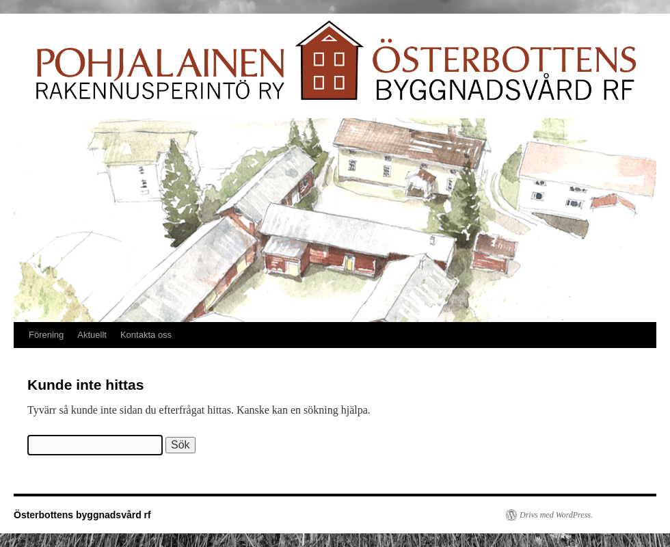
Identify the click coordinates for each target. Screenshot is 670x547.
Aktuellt (92, 335)
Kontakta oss (146, 335)
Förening (46, 335)
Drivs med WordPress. (556, 515)
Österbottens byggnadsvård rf (82, 514)
